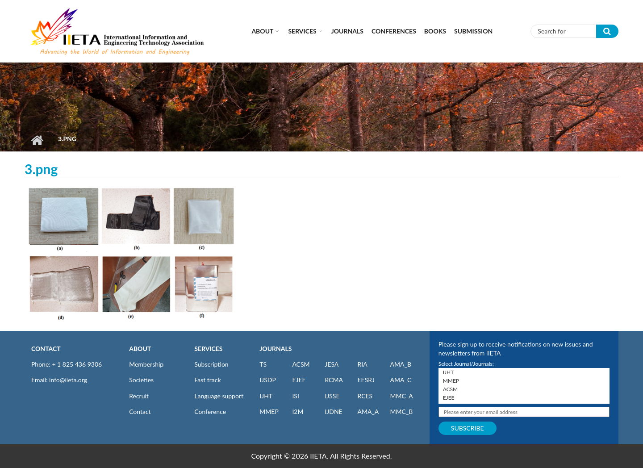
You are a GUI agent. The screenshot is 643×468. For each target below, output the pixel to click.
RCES (364, 396)
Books (435, 31)
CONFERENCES (394, 31)
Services (302, 31)
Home (37, 140)
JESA (331, 364)
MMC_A (401, 396)
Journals (347, 31)
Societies (141, 380)
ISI (295, 396)
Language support (218, 396)
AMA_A (368, 411)
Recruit (139, 396)
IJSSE (332, 396)
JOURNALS (275, 348)
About (262, 31)
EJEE (298, 380)
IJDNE (333, 411)
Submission (473, 31)
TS (263, 364)
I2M (297, 411)
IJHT (265, 396)
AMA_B (400, 364)
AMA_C (401, 380)
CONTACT (46, 348)
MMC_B (401, 411)
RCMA (334, 380)
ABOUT (140, 348)
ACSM (300, 364)
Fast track (207, 380)
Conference (210, 411)
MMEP (269, 411)
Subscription (211, 364)
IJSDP (267, 380)
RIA (362, 364)
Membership (146, 364)
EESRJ (365, 380)
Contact (140, 411)
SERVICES (208, 348)
